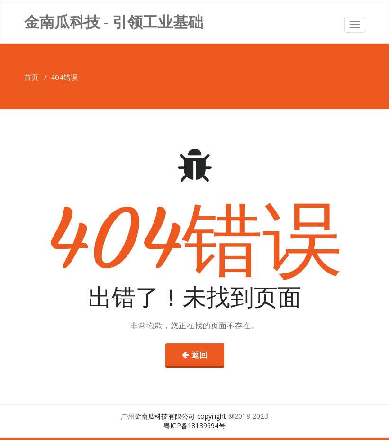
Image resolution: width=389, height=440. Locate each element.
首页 (31, 77)
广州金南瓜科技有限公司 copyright (173, 416)
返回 (199, 355)
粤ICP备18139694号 (194, 425)
